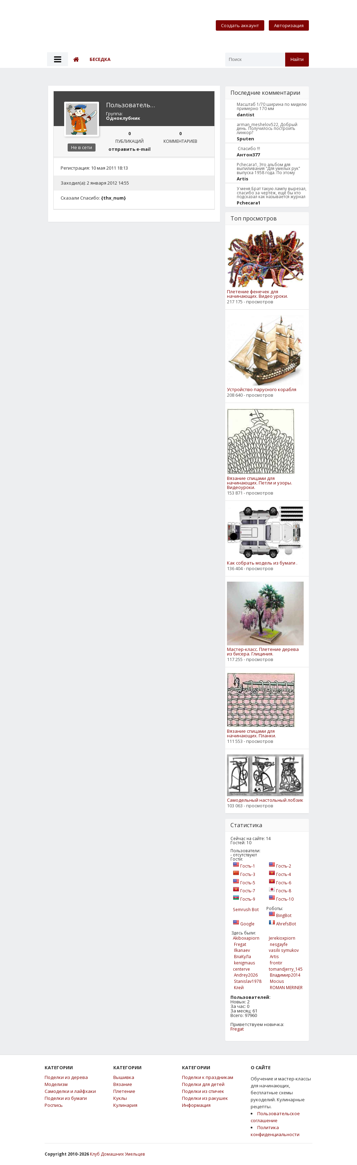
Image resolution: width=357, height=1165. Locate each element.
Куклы (120, 1098)
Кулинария (125, 1105)
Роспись (54, 1105)
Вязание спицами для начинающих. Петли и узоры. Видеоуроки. (259, 483)
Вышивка (123, 1077)
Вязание (122, 1084)
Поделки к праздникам (207, 1077)
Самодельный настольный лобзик (265, 800)
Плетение (124, 1091)
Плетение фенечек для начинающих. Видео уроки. (257, 293)
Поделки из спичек (203, 1091)
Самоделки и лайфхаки (70, 1091)
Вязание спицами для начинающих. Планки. (251, 733)
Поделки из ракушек (205, 1098)
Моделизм (56, 1084)
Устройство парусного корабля (261, 389)
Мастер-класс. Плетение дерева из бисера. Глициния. (263, 651)
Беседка (100, 59)
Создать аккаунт (240, 25)
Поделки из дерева (66, 1077)
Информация (196, 1105)
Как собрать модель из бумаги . (262, 563)
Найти (297, 59)
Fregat (237, 1029)
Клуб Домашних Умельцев (117, 1154)
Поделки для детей (203, 1084)
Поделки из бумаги (66, 1098)
